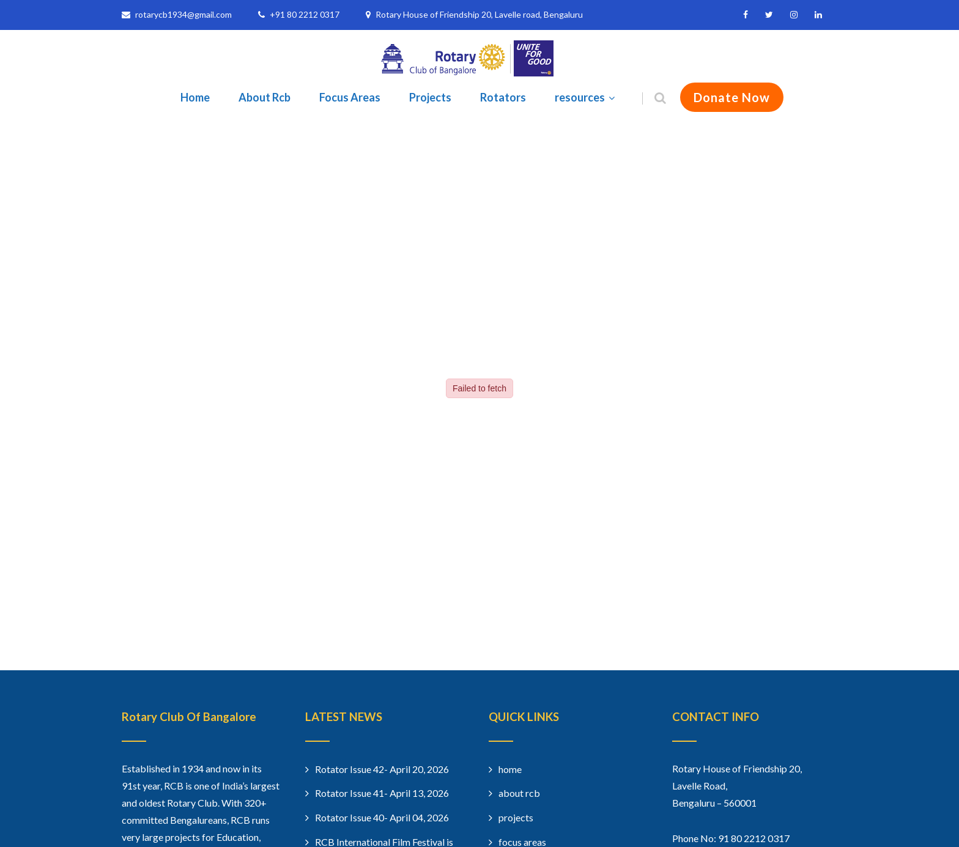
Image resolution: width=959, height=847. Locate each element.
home (510, 769)
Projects (430, 97)
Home (195, 97)
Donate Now (732, 97)
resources (586, 97)
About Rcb (265, 97)
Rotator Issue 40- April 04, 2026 (382, 817)
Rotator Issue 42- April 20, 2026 (382, 769)
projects (515, 817)
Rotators (503, 97)
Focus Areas (349, 97)
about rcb (519, 793)
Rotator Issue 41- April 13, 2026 (382, 793)
